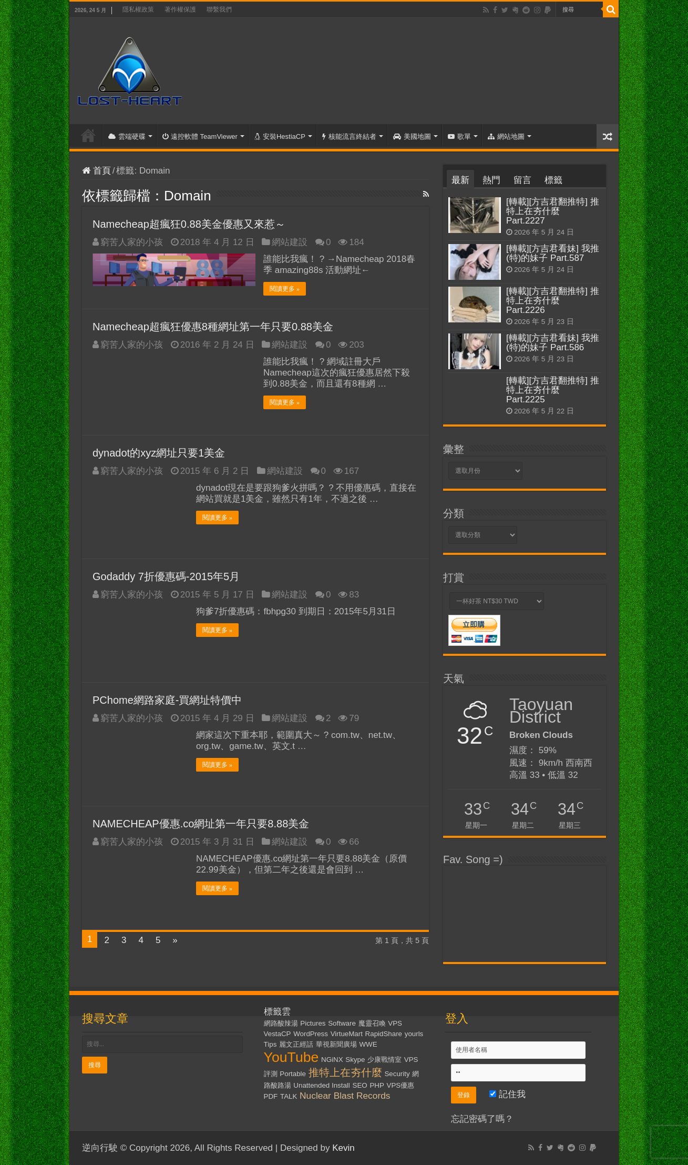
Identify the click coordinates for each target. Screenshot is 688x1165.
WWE (368, 1044)
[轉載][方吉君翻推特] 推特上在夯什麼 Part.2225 (552, 390)
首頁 (88, 135)
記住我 (507, 1094)
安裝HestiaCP (279, 136)
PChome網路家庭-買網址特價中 (167, 700)
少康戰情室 (384, 1059)
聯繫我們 (219, 9)
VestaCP (277, 1034)
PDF (271, 1096)
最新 (460, 180)
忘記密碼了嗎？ (482, 1119)
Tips (270, 1044)
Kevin (343, 1148)
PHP (376, 1085)
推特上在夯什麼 (345, 1072)
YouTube (291, 1057)
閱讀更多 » (285, 288)
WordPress (310, 1034)
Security (396, 1074)
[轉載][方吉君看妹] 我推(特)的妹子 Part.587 (552, 253)
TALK (288, 1096)
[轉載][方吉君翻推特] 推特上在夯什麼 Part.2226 (552, 300)
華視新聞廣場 (336, 1044)
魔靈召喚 (372, 1023)
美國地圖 (412, 136)
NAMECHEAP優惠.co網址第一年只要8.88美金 (201, 823)
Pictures (312, 1023)
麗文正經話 (296, 1044)
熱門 (491, 180)
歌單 (459, 136)
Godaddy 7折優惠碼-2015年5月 (166, 576)
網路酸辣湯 (281, 1023)
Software (342, 1023)
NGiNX (332, 1059)
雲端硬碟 (127, 136)
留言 (522, 180)
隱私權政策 (138, 9)
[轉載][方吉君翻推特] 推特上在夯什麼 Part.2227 (552, 211)
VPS (395, 1023)
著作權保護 (180, 9)
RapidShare (383, 1034)
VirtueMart (347, 1034)
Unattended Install (321, 1085)
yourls (414, 1034)
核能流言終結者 (349, 136)
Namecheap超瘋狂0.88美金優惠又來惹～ (189, 224)
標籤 (553, 180)
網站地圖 (506, 136)
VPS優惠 (401, 1085)
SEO (360, 1085)
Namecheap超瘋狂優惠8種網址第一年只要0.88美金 (213, 326)
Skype (355, 1059)
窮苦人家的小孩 (131, 242)
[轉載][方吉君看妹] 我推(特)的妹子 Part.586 (552, 342)
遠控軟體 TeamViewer (200, 136)
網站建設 (289, 242)
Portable (293, 1074)
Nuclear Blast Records (345, 1095)
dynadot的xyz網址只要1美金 (159, 453)
